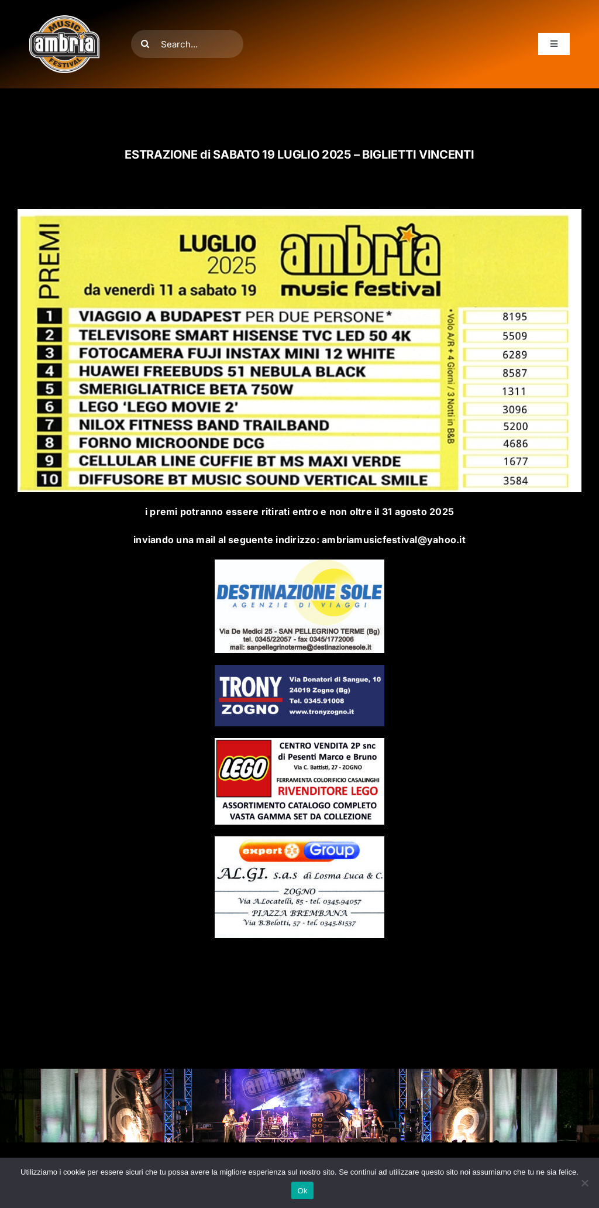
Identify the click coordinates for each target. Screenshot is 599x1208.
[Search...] (187, 44)
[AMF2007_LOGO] (64, 20)
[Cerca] (145, 44)
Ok (302, 1190)
